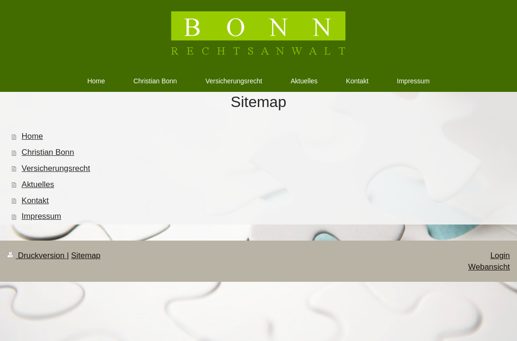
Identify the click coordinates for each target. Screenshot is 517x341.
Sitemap (85, 255)
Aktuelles (38, 184)
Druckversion (37, 255)
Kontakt (35, 200)
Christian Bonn (48, 152)
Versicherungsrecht (56, 168)
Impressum (42, 216)
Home (32, 136)
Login (500, 255)
